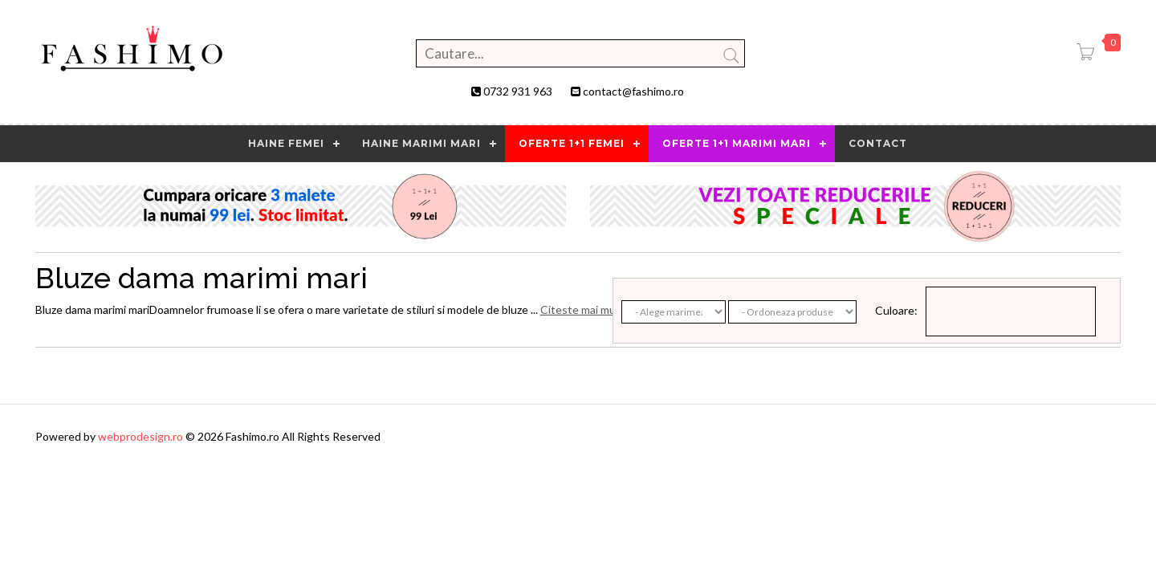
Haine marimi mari (421, 143)
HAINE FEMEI (286, 143)
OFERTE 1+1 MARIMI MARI (736, 143)
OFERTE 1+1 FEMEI (572, 143)
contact (878, 143)
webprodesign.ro (141, 436)
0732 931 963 (517, 91)
